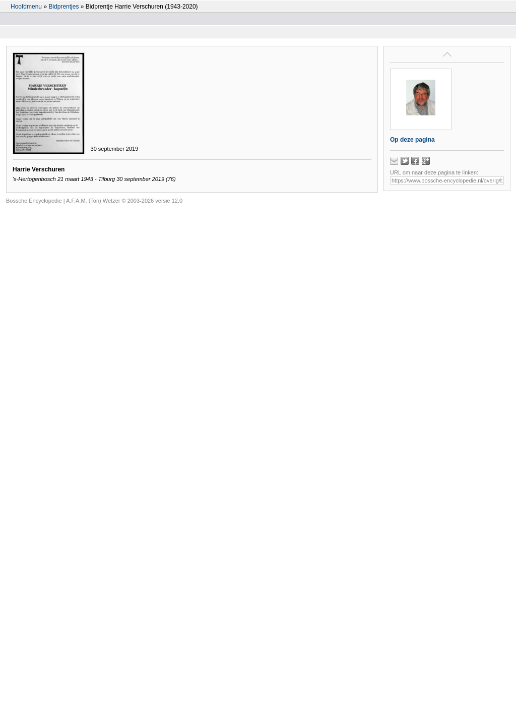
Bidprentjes (63, 6)
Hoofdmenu (26, 6)
